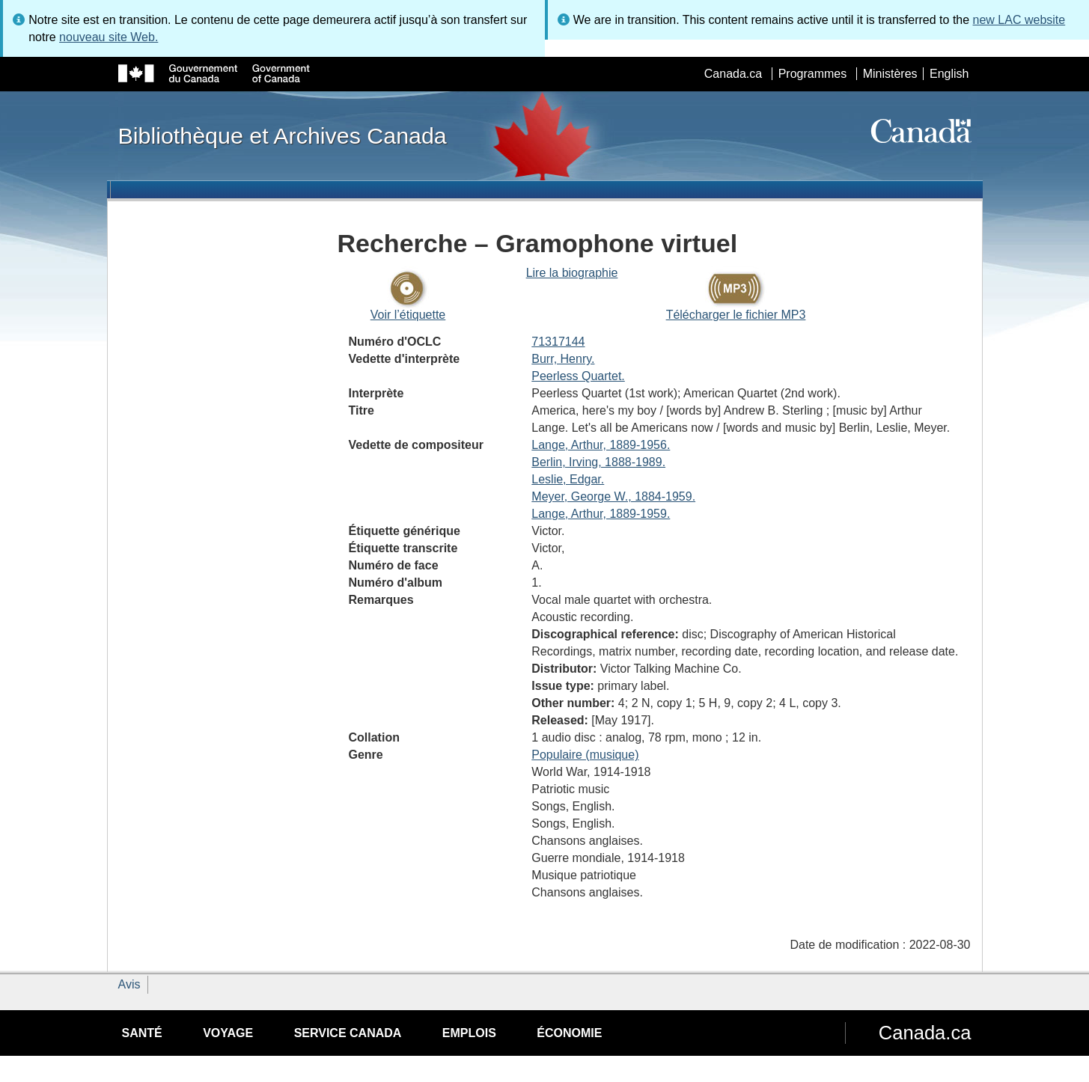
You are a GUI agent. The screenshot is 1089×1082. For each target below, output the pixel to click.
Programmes (812, 73)
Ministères (890, 73)
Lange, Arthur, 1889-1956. (600, 444)
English (949, 73)
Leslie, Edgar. (567, 479)
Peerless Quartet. (578, 376)
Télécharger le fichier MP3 (736, 314)
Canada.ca (733, 73)
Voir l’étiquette (408, 314)
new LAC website (1019, 19)
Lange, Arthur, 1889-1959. (600, 513)
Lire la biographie (572, 272)
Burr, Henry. (562, 358)
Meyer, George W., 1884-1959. (613, 496)
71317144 (558, 341)
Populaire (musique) (584, 754)
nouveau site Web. (108, 37)
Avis (129, 984)
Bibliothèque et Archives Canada (282, 135)
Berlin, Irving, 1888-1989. (598, 462)
